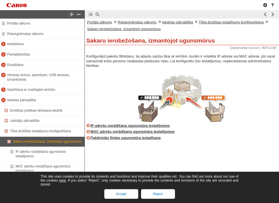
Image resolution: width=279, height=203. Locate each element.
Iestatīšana (15, 44)
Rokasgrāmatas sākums (25, 34)
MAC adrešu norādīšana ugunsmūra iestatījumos (132, 131)
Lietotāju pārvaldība (25, 121)
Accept (121, 194)
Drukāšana (15, 65)
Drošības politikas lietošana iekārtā (36, 110)
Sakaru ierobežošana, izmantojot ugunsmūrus (47, 142)
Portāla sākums (19, 23)
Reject (158, 194)
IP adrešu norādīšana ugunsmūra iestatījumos (130, 125)
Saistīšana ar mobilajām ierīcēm (31, 90)
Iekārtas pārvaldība (21, 100)
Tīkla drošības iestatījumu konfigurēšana (40, 131)
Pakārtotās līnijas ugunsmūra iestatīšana (125, 138)
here (62, 180)
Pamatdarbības (18, 54)
